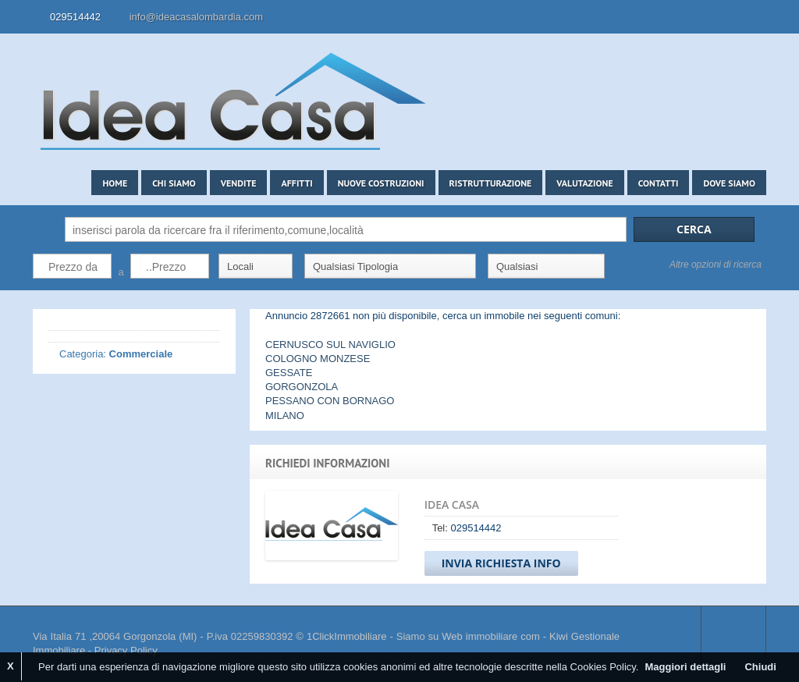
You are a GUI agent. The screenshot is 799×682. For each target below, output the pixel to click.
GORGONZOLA (301, 387)
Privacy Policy (126, 650)
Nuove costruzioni (381, 183)
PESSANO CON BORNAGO (329, 401)
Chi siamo (174, 183)
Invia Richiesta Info (501, 563)
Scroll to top (733, 636)
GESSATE (288, 372)
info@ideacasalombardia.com (196, 17)
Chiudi (760, 667)
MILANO (284, 415)
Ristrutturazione (490, 183)
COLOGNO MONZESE (317, 358)
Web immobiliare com (490, 636)
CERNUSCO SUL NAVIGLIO (330, 344)
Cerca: (45, 229)
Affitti (296, 183)
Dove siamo (729, 183)
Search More (748, 298)
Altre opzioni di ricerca (715, 264)
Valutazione (584, 183)
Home (114, 183)
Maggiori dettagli (685, 667)
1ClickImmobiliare (347, 636)
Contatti (658, 183)
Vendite (239, 183)
